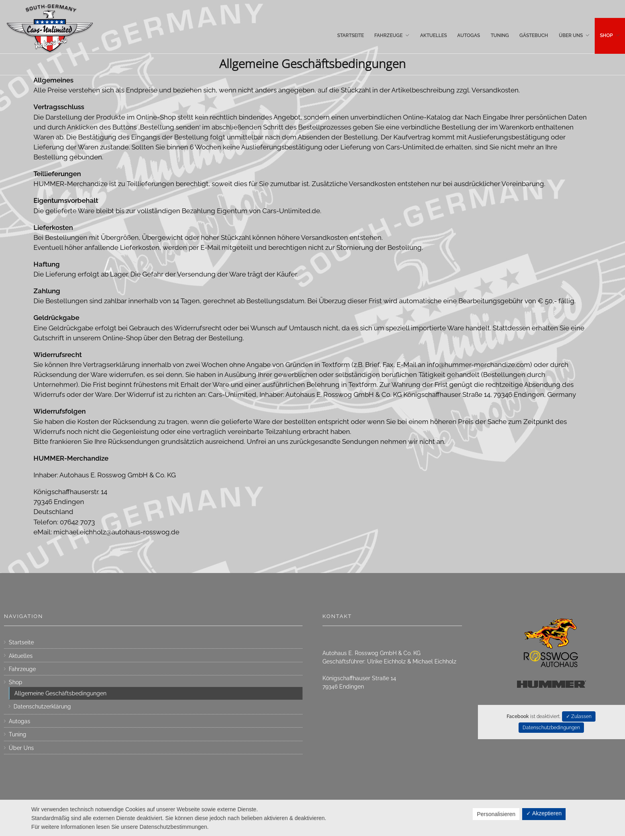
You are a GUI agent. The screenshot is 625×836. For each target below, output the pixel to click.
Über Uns (21, 748)
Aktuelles (21, 656)
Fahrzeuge (22, 669)
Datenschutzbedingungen (551, 727)
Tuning (17, 734)
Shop (15, 682)
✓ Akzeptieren (544, 813)
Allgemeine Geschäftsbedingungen (60, 693)
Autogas (19, 721)
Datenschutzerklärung (42, 706)
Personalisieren (496, 814)
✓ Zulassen (579, 716)
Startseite (21, 642)
